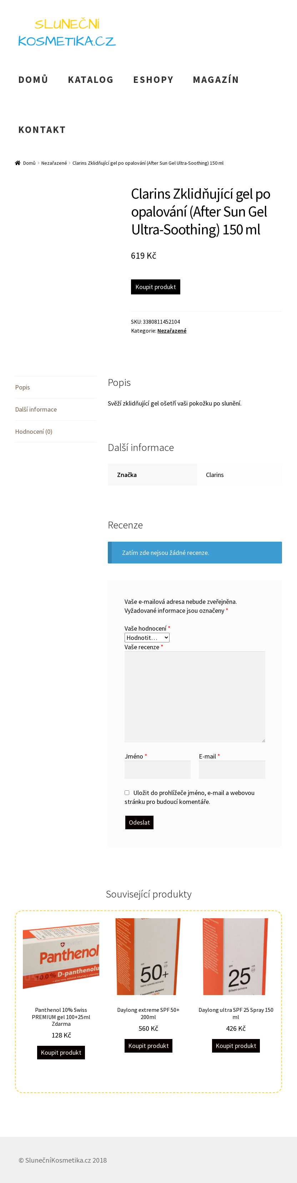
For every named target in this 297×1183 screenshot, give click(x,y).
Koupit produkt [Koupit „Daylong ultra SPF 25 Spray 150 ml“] (236, 1046)
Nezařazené (54, 163)
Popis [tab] (22, 387)
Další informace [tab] (36, 409)
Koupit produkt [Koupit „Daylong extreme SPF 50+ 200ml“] (148, 1046)
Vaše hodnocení (148, 628)
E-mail (209, 756)
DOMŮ (33, 79)
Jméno (136, 756)
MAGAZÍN (216, 79)
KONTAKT (42, 129)
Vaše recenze (144, 647)
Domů (29, 163)
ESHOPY (153, 79)
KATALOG (91, 79)
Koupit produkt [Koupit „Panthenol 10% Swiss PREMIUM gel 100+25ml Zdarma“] (61, 1052)
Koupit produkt (155, 287)
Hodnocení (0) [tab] (33, 431)
